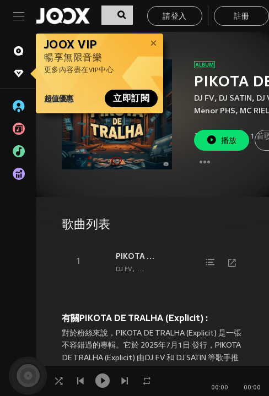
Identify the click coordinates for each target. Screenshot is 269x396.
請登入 (174, 17)
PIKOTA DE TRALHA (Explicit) (137, 256)
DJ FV (204, 99)
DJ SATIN (235, 99)
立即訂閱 (131, 98)
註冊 (242, 17)
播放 (221, 140)
